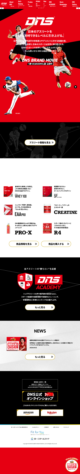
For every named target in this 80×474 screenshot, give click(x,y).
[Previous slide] (2, 22)
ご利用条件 (46, 456)
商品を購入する (56, 273)
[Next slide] (78, 22)
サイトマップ (66, 456)
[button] (38, 35)
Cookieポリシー (35, 456)
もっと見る (40, 336)
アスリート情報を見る (40, 180)
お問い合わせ (56, 456)
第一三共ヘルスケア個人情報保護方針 (19, 456)
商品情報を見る (24, 273)
